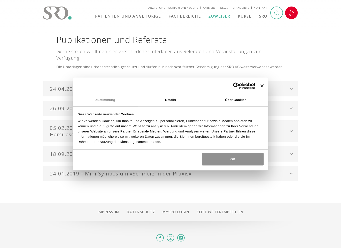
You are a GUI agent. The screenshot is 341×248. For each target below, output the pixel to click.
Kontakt (260, 8)
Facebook (160, 237)
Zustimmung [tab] (105, 100)
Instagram (170, 237)
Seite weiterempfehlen (220, 212)
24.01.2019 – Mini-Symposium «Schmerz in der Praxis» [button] (120, 173)
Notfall (291, 13)
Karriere (209, 8)
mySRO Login (175, 212)
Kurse (244, 16)
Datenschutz (141, 212)
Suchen (276, 13)
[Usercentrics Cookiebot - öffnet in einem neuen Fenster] (236, 86)
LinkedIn (181, 237)
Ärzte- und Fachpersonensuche (173, 8)
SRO (263, 16)
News (224, 8)
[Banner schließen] (262, 85)
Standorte (240, 8)
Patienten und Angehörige (128, 16)
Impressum (109, 212)
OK (232, 159)
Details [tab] (170, 100)
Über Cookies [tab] (235, 100)
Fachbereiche (185, 16)
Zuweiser (219, 16)
